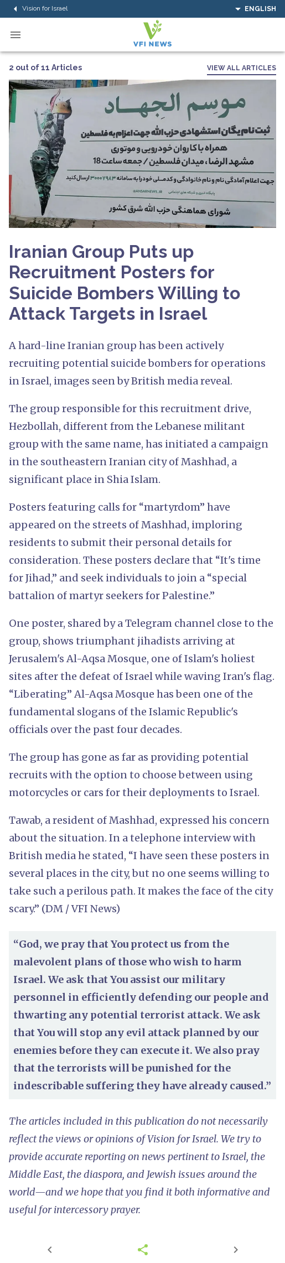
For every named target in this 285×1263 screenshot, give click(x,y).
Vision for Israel (38, 8)
